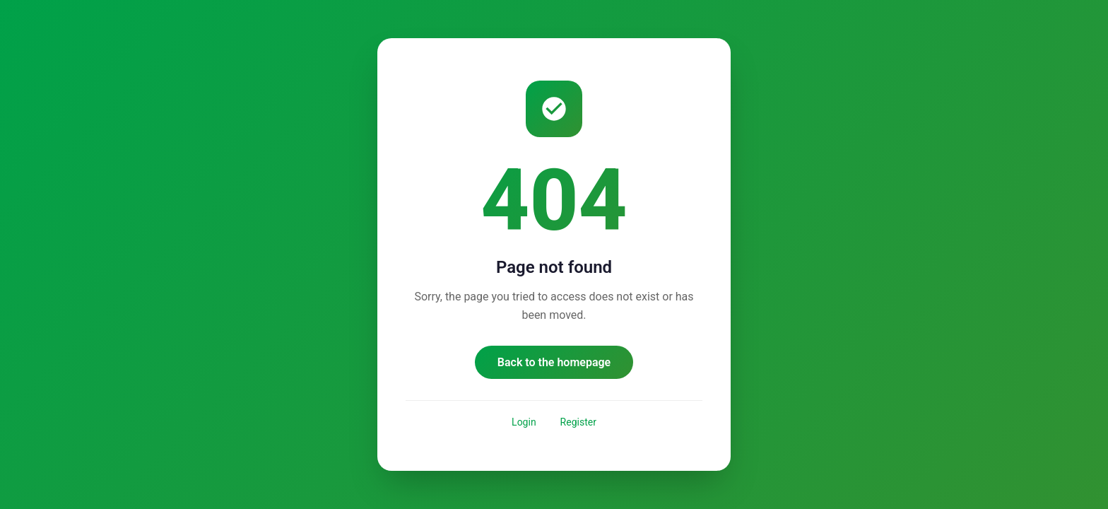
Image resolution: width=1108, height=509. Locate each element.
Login (524, 422)
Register (578, 422)
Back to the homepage (554, 362)
